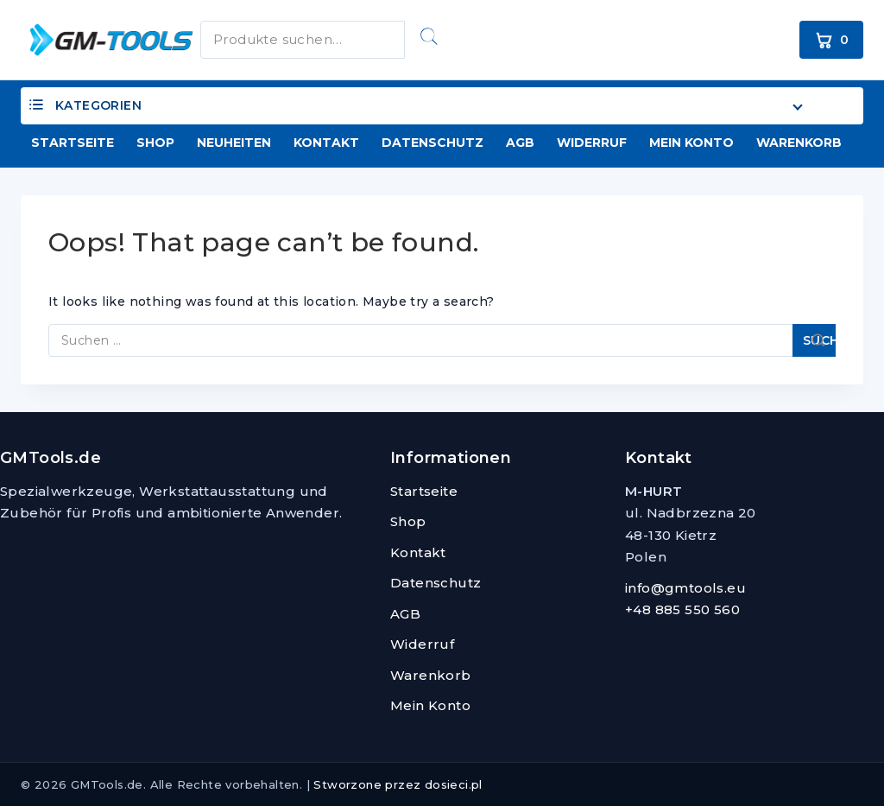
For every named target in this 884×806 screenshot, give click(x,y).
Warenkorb (799, 142)
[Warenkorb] (831, 40)
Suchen (429, 36)
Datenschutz (432, 142)
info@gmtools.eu (685, 588)
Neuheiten (234, 142)
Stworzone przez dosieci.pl (397, 784)
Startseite (72, 142)
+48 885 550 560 (682, 609)
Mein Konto (691, 142)
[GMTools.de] (98, 39)
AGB (520, 142)
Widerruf (592, 142)
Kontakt (326, 142)
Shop (155, 142)
